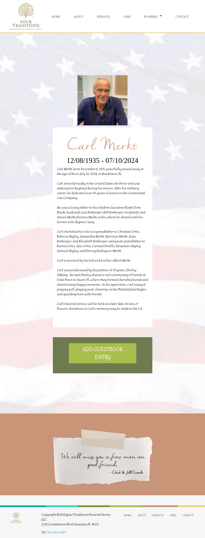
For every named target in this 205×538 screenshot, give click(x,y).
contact (182, 16)
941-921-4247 (56, 532)
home (56, 16)
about (78, 16)
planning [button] (151, 16)
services (103, 16)
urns (127, 16)
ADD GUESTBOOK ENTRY (102, 353)
